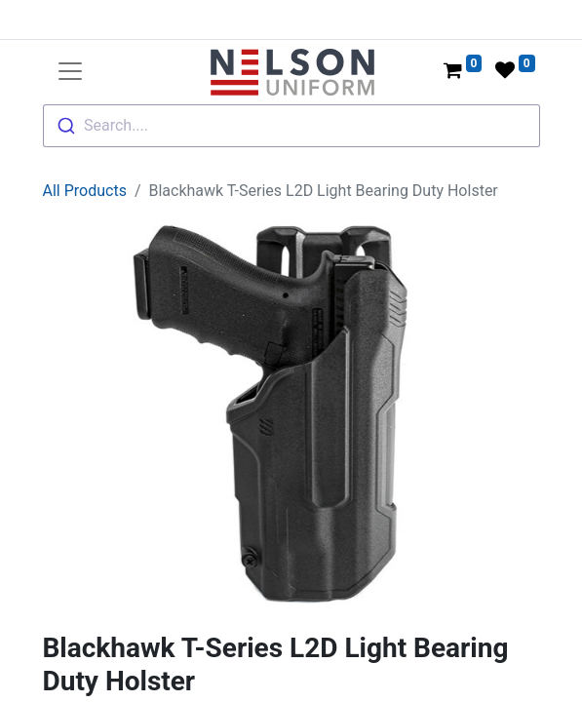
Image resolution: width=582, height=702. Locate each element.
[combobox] (291, 125)
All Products (85, 190)
